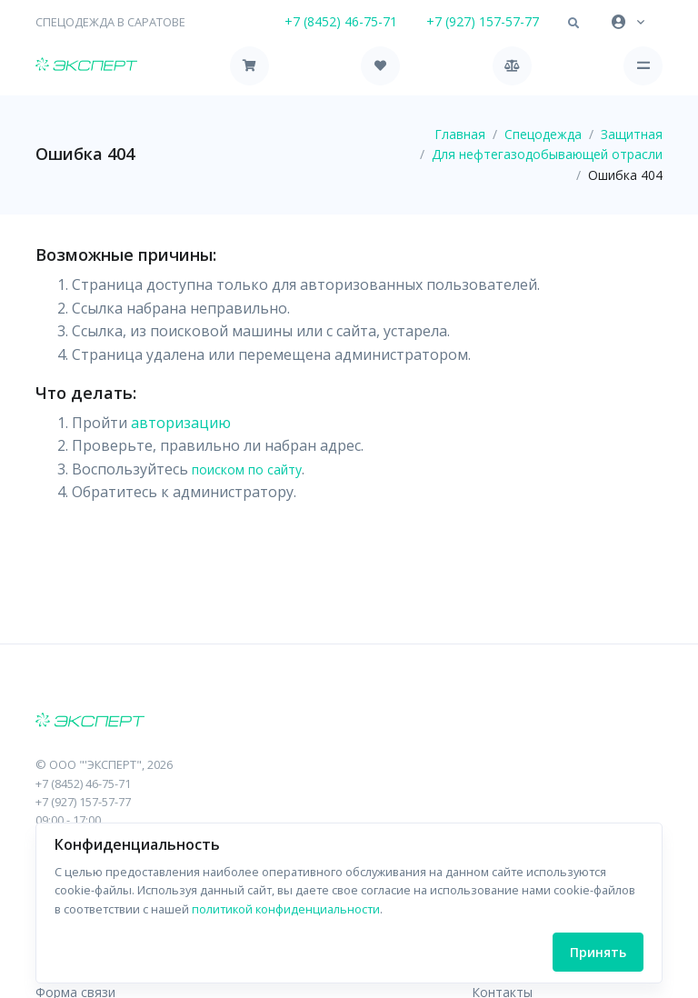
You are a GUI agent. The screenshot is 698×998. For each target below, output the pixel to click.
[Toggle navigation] (643, 65)
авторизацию (181, 423)
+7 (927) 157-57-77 (482, 21)
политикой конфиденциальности (286, 909)
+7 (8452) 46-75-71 (340, 21)
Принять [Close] (598, 952)
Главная (459, 134)
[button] (573, 23)
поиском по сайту (247, 469)
